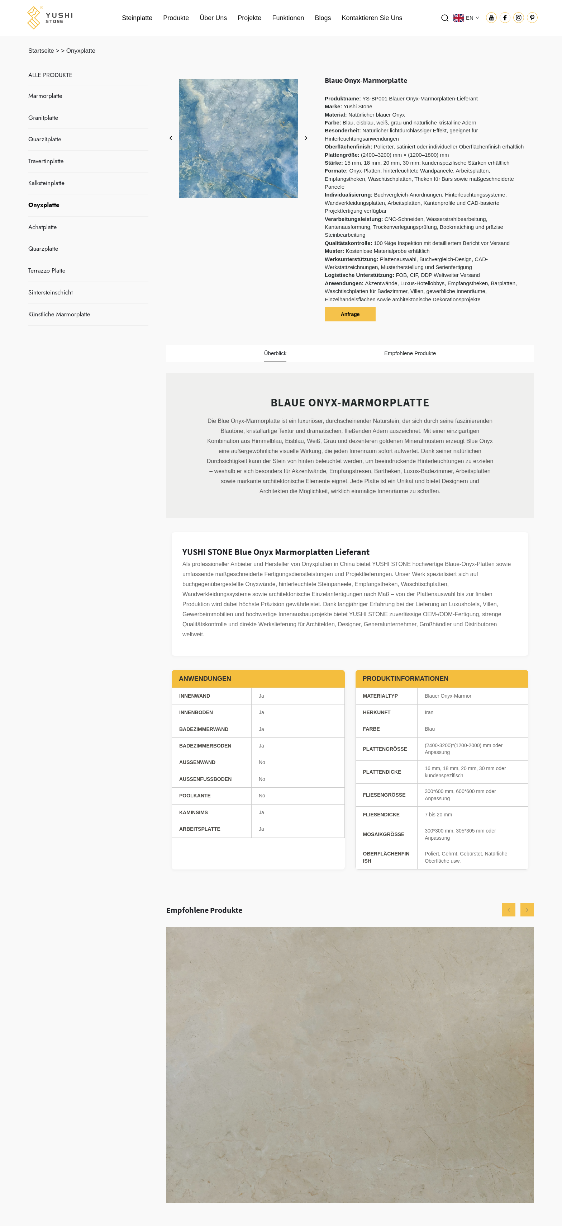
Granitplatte (43, 117)
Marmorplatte (45, 95)
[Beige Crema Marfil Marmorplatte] (350, 1065)
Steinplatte (137, 18)
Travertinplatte (45, 161)
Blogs (323, 18)
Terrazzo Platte (46, 270)
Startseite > (43, 50)
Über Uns (213, 18)
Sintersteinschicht (50, 292)
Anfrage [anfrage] (350, 314)
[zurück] (171, 138)
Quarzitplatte (44, 139)
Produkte (176, 18)
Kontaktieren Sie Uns (372, 18)
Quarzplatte (43, 248)
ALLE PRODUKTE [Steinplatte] (50, 75)
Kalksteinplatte (46, 183)
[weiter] (306, 138)
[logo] (50, 17)
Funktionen (288, 18)
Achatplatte (42, 227)
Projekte (249, 18)
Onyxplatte (80, 50)
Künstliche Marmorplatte (59, 314)
